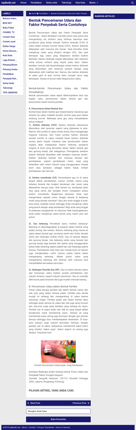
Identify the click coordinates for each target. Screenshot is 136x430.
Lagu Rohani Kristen (13, 60)
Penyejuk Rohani (11, 78)
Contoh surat (9, 41)
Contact (32, 427)
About (24, 427)
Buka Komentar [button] (58, 419)
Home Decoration (11, 51)
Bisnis (94, 2)
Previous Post (79, 403)
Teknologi (66, 2)
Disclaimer (49, 427)
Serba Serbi (8, 83)
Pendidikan (36, 2)
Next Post (35, 403)
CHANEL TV (8, 32)
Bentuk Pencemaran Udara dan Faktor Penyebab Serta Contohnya (58, 22)
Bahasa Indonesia (11, 18)
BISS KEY (7, 23)
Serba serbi (51, 2)
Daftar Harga (9, 46)
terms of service (63, 427)
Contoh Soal (9, 37)
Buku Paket (8, 27)
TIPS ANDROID (10, 92)
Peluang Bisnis (10, 64)
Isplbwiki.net (8, 2)
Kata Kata (80, 2)
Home (23, 2)
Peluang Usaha (10, 69)
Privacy (40, 427)
